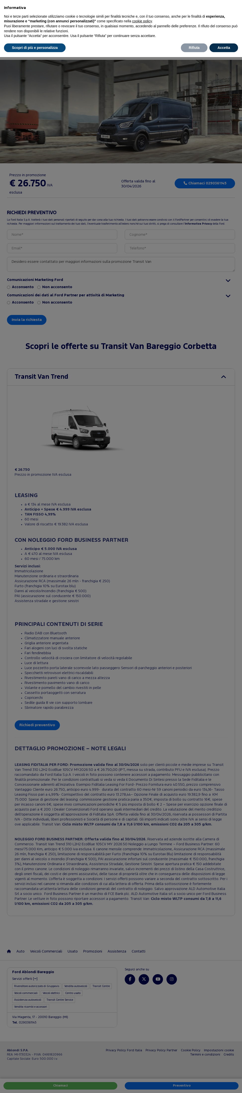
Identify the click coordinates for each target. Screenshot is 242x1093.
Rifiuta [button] (194, 48)
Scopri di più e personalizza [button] (35, 48)
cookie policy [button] (142, 21)
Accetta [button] (223, 48)
